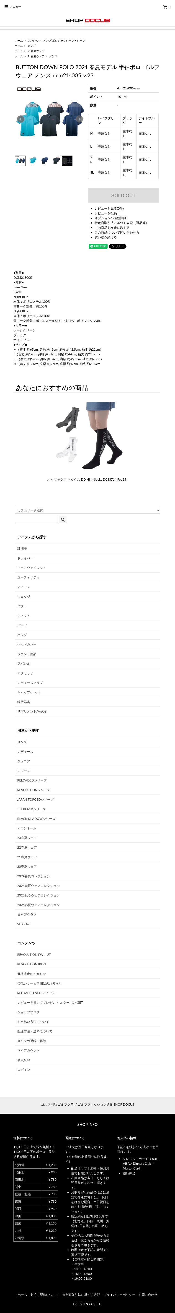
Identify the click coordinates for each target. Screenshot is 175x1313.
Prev (20, 119)
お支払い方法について (33, 1022)
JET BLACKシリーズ (31, 809)
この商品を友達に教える (112, 227)
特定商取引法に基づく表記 (81, 1295)
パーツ (22, 625)
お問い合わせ (147, 1295)
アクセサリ (25, 673)
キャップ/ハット (29, 692)
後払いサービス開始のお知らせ (39, 983)
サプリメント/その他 (32, 711)
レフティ (23, 771)
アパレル (33, 40)
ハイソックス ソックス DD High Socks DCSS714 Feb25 (86, 479)
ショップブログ (28, 1012)
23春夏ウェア (27, 838)
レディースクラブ (30, 683)
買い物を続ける (106, 237)
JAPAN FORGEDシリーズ (35, 799)
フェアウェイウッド (31, 568)
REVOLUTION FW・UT (34, 954)
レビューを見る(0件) (109, 208)
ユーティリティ (28, 577)
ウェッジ (23, 596)
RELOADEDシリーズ (32, 780)
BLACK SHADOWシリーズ (36, 819)
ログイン (23, 1069)
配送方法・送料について (34, 1031)
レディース (25, 751)
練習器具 (23, 702)
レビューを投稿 (106, 213)
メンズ (32, 45)
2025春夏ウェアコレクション (38, 886)
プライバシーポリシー (119, 1295)
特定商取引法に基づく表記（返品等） (122, 223)
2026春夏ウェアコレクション (38, 905)
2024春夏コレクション (33, 876)
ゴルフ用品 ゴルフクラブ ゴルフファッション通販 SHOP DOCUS (87, 1104)
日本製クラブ (26, 914)
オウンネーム (26, 828)
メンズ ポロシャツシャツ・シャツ (64, 40)
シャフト (23, 615)
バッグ (22, 635)
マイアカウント (28, 1050)
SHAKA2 (23, 924)
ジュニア (23, 761)
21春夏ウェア (36, 51)
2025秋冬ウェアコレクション (38, 895)
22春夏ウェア (27, 847)
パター (22, 606)
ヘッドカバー (26, 644)
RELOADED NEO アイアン (36, 993)
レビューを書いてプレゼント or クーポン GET (50, 1002)
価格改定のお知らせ (31, 974)
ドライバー (25, 558)
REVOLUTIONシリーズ (33, 790)
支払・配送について (44, 1295)
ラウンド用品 (26, 654)
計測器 (22, 548)
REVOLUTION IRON (31, 964)
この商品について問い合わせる (117, 232)
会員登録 (23, 1060)
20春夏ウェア (27, 866)
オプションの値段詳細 (110, 218)
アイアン (23, 587)
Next (79, 119)
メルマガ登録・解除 (31, 1041)
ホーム (19, 40)
